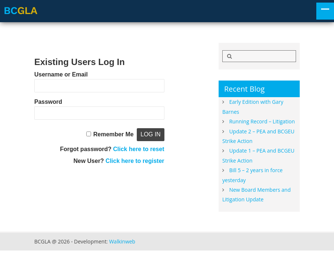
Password (48, 102)
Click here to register (134, 161)
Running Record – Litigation (262, 121)
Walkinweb (122, 241)
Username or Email (61, 74)
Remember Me (113, 134)
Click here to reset (138, 149)
